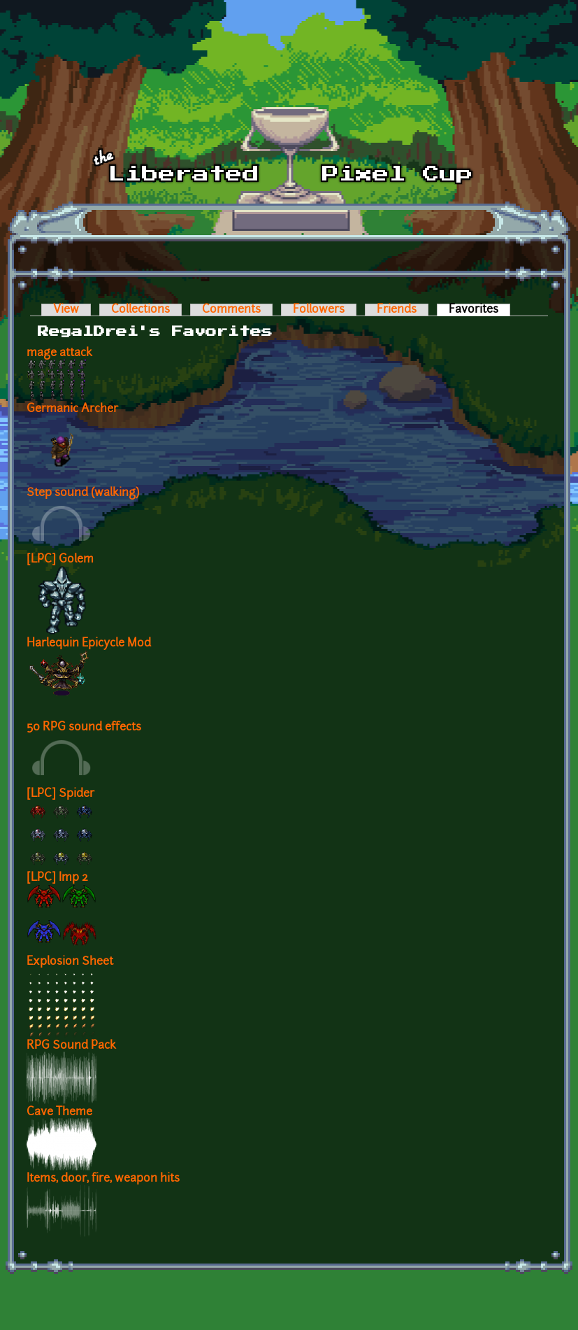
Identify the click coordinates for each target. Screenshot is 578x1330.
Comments (231, 310)
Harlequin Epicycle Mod (89, 643)
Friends (397, 310)
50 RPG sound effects (84, 727)
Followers (319, 310)
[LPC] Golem (60, 559)
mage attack (59, 353)
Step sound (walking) (83, 493)
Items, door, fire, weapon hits (103, 1178)
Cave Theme (59, 1112)
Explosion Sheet (70, 962)
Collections (140, 310)
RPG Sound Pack (71, 1046)
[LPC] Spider (60, 794)
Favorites (479, 310)
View (66, 310)
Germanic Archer (72, 409)
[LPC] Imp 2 (57, 878)
